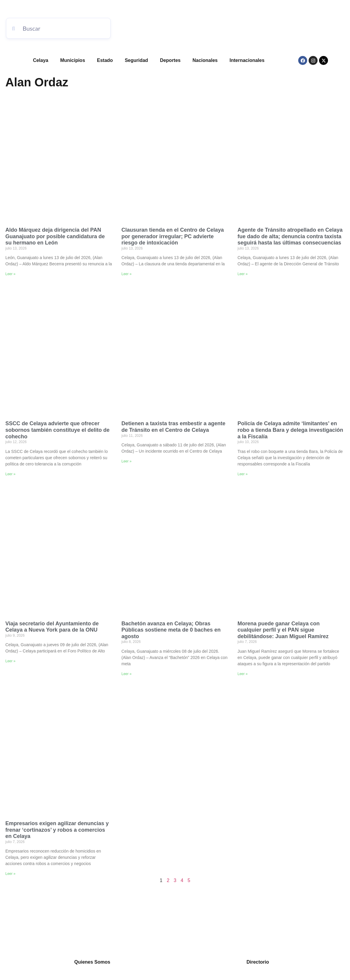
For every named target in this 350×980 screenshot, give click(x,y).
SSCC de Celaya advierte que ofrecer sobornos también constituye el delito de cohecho (57, 429)
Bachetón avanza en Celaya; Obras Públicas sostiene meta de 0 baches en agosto (171, 630)
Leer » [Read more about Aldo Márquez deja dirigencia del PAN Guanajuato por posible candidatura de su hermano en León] (10, 274)
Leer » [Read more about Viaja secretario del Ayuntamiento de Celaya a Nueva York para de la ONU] (10, 661)
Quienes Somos (92, 962)
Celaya (41, 60)
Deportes (170, 60)
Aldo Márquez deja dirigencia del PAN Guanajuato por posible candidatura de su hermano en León (55, 236)
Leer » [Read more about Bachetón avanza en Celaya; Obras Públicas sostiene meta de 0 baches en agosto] (126, 674)
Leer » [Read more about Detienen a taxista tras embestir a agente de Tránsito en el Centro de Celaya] (126, 461)
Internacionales (246, 60)
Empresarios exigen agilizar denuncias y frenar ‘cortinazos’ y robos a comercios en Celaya (57, 829)
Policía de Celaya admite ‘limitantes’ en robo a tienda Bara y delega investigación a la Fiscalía (290, 429)
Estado (105, 60)
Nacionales (205, 60)
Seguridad (136, 60)
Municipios (72, 60)
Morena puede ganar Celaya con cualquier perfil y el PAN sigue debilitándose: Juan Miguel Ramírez (283, 630)
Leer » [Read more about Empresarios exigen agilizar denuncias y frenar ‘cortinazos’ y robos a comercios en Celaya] (10, 874)
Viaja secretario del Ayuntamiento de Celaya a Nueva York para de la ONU (52, 627)
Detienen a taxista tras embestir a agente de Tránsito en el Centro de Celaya (173, 426)
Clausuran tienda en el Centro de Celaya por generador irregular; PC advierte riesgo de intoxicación (172, 236)
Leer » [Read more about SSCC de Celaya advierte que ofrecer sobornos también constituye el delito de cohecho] (10, 474)
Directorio (257, 962)
